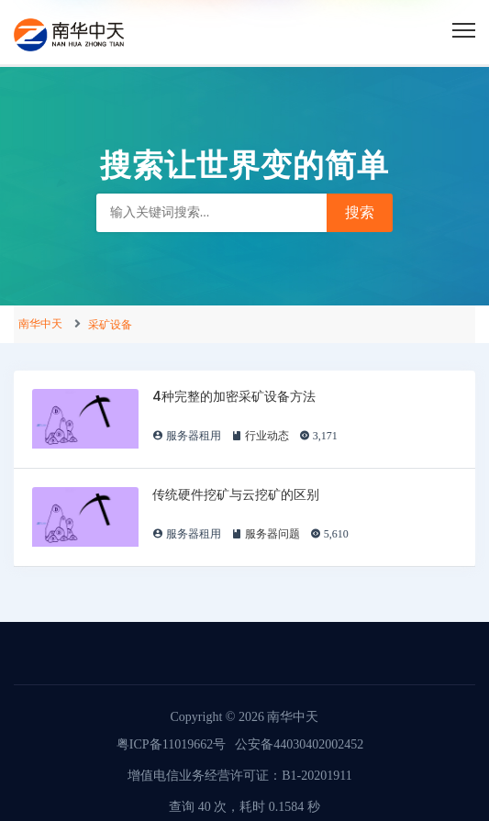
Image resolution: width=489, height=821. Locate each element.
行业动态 (267, 435)
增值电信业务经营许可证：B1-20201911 (239, 775)
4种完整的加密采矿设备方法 (234, 396)
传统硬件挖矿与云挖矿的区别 (235, 494)
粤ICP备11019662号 (171, 744)
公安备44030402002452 (299, 744)
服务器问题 (272, 533)
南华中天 (40, 323)
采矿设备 (110, 324)
